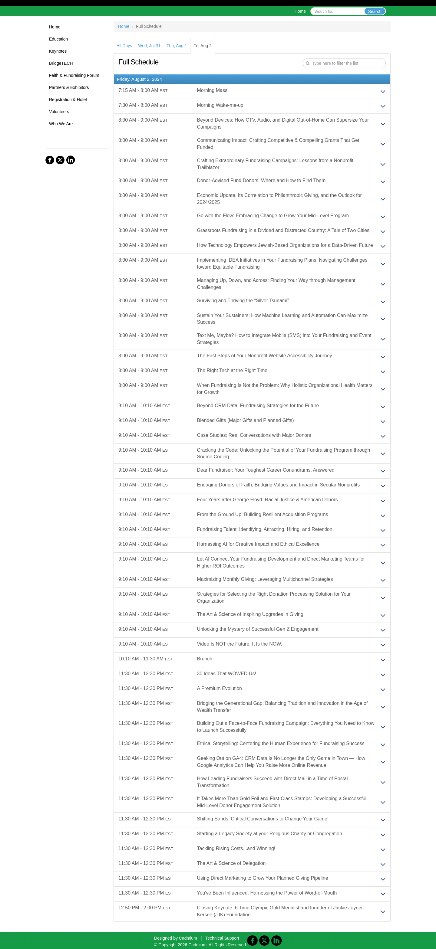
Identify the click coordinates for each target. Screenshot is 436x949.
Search (375, 11)
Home (300, 11)
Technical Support (222, 938)
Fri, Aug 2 (202, 45)
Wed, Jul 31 (149, 45)
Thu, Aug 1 (177, 45)
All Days (124, 45)
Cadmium (188, 938)
